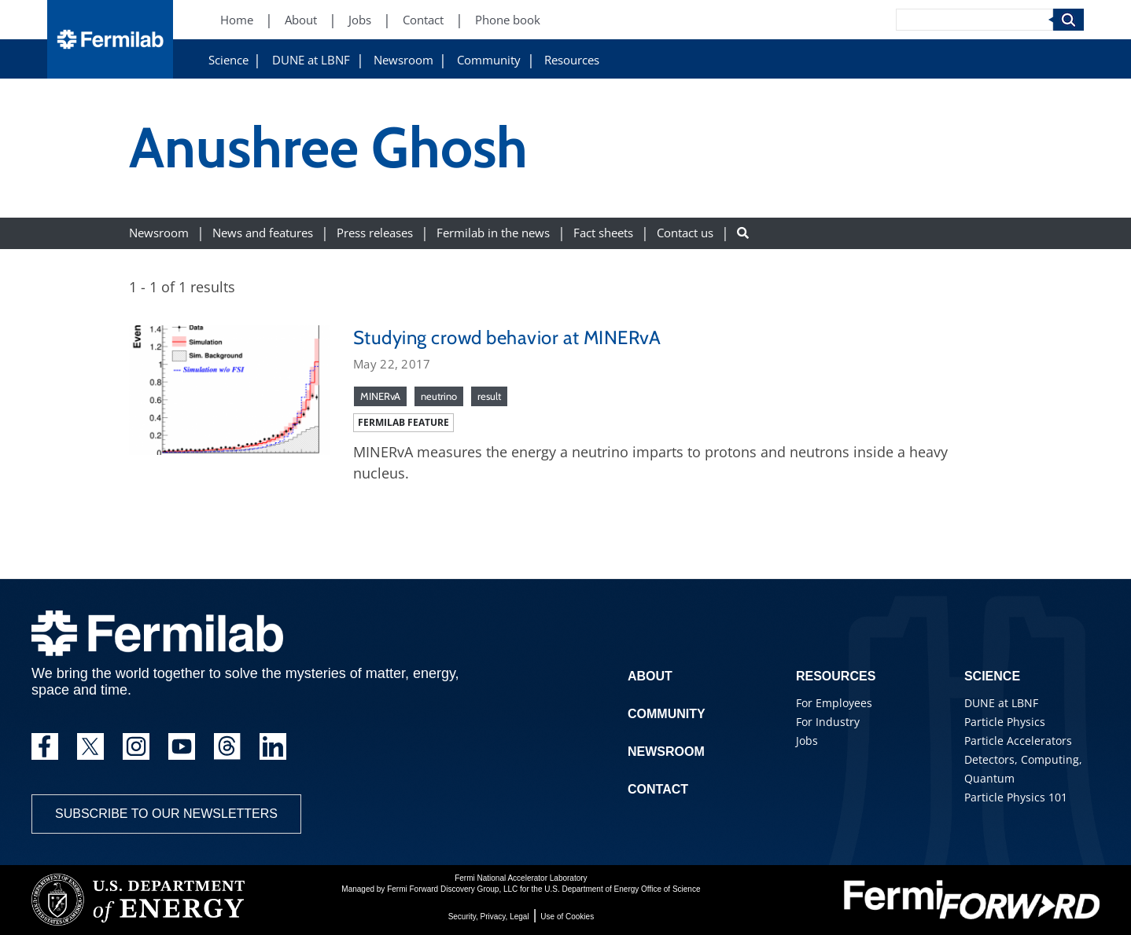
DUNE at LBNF (311, 60)
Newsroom (403, 60)
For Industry (828, 721)
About (650, 676)
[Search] (974, 20)
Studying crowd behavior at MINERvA (507, 337)
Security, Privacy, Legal (488, 916)
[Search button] (743, 233)
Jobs (807, 740)
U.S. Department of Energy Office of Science (622, 889)
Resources (571, 60)
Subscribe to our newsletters (166, 813)
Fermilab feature (403, 422)
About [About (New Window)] (301, 20)
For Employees (834, 702)
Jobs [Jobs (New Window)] (359, 20)
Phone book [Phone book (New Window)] (507, 20)
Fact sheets (603, 233)
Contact (658, 789)
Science (228, 60)
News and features (262, 233)
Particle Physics (1004, 721)
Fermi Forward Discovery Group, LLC (452, 889)
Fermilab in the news (493, 233)
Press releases (375, 233)
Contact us (685, 233)
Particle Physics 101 (1015, 797)
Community (489, 60)
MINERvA (380, 396)
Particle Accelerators (1018, 740)
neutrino (439, 396)
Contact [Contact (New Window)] (423, 20)
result (489, 396)
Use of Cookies (567, 916)
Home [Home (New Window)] (236, 20)
